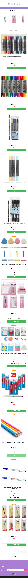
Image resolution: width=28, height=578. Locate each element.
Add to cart (17, 68)
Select (8, 28)
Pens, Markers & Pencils (5, 24)
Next (15, 550)
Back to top (24, 552)
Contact (2, 0)
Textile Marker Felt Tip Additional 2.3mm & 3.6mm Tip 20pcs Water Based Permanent (14, 60)
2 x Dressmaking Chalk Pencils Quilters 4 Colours (14, 442)
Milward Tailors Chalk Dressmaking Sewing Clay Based (14, 353)
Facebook (14, 556)
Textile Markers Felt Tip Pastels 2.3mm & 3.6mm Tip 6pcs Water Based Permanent (14, 183)
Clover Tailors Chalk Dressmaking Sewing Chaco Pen (14, 264)
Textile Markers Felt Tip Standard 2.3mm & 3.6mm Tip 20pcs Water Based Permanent (14, 101)
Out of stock (16, 455)
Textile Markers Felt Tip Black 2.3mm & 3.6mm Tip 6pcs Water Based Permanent (14, 224)
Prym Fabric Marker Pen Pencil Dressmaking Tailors (14, 398)
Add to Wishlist (14, 63)
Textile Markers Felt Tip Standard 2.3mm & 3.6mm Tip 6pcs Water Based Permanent (14, 142)
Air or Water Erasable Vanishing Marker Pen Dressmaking (14, 488)
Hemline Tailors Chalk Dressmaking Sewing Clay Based (14, 308)
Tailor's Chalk (14, 24)
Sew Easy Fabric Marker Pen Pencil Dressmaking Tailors (14, 532)
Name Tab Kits (23, 24)
